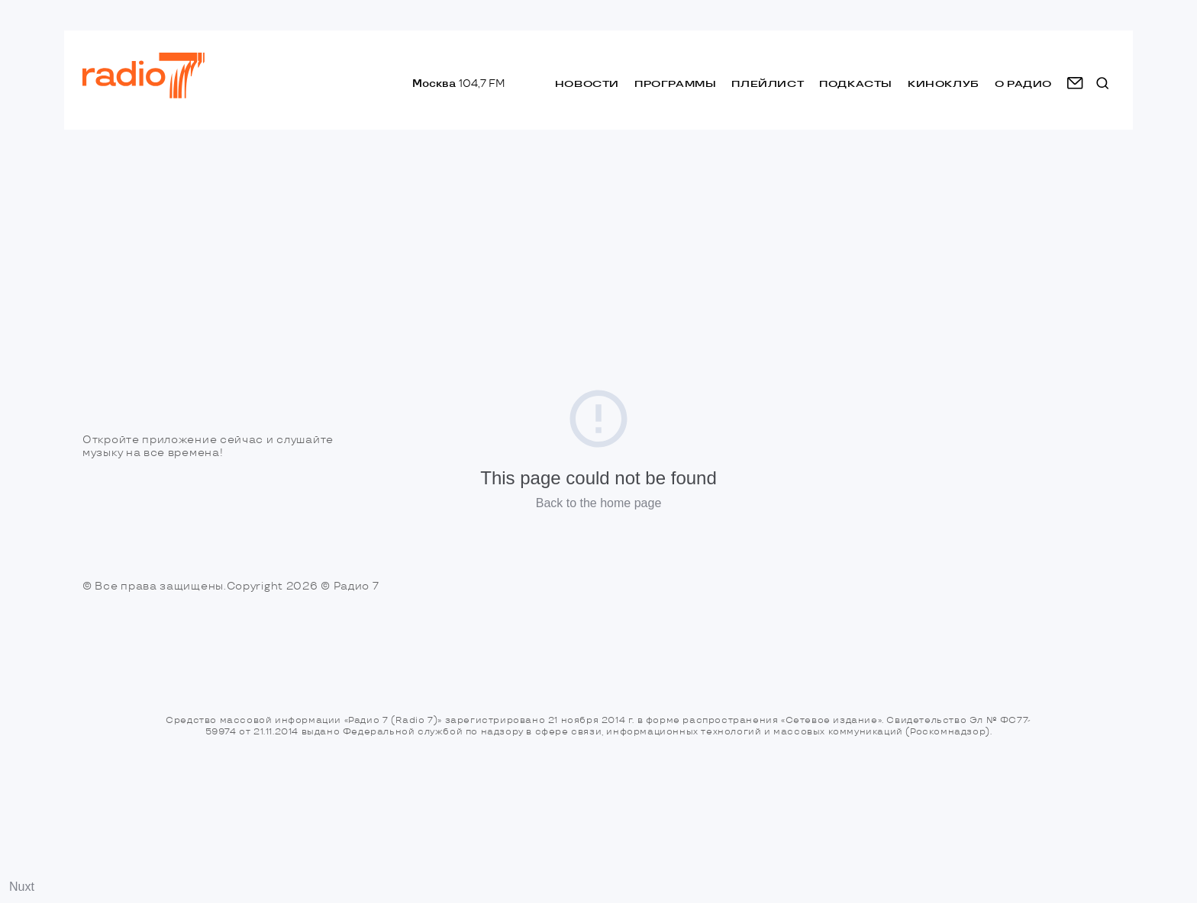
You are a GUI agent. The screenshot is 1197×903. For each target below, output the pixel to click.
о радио (1023, 83)
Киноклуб (943, 83)
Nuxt (21, 886)
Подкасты (855, 83)
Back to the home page (599, 502)
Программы (675, 83)
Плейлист (767, 83)
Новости (587, 83)
